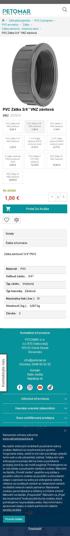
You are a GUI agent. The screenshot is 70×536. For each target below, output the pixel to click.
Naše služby (35, 374)
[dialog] (35, 481)
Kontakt (35, 370)
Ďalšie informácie (16, 243)
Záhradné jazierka (20, 20)
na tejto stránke (12, 509)
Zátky (26, 24)
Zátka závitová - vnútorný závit (20, 28)
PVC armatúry (10, 24)
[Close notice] (65, 430)
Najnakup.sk (35, 378)
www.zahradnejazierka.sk (18, 438)
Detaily (10, 233)
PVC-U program (43, 20)
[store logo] (16, 12)
